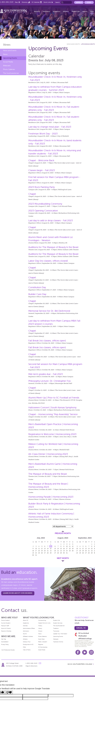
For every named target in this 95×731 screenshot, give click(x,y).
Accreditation (4, 641)
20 (45, 550)
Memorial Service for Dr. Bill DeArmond (49, 311)
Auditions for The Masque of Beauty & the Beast (53, 247)
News (92, 11)
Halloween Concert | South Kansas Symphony (52, 407)
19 (42, 550)
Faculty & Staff (5, 625)
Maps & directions (31, 666)
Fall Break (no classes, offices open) (47, 340)
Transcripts (56, 631)
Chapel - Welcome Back (41, 160)
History (40, 625)
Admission (46, 11)
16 (33, 550)
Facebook (77, 652)
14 (48, 548)
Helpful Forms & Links (44, 623)
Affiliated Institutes (28, 636)
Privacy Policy (5, 644)
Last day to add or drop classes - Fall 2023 (50, 220)
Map (16, 2)
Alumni (84, 11)
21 (47, 550)
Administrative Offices (29, 628)
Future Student (5, 620)
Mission (40, 631)
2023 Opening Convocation (43, 210)
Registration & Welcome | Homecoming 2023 (52, 434)
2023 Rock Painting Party (41, 187)
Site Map (3, 639)
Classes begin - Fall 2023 (41, 170)
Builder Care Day (37, 294)
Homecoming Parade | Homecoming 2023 (50, 496)
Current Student (5, 623)
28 (48, 553)
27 (45, 553)
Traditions (56, 628)
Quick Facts (41, 639)
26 (42, 553)
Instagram (91, 652)
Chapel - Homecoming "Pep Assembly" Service (53, 414)
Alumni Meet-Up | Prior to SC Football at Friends (53, 397)
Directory (25, 2)
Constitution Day (37, 287)
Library (40, 628)
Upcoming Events (10, 58)
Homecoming (42, 620)
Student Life (76, 11)
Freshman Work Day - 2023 (43, 133)
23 (33, 553)
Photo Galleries (9, 69)
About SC (37, 11)
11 (39, 548)
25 (39, 553)
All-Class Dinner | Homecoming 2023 (48, 454)
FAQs (24, 647)
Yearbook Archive (58, 641)
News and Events (9, 50)
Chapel (32, 194)
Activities (25, 625)
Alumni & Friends (6, 628)
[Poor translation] (9, 692)
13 (44, 548)
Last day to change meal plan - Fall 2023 (49, 126)
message (40, 663)
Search (57, 2)
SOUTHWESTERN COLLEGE (82, 664)
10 (36, 548)
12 (42, 548)
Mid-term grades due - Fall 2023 (45, 374)
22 (50, 550)
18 (39, 550)
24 (36, 553)
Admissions (26, 631)
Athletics (66, 11)
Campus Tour (27, 641)
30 (33, 555)
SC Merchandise (42, 647)
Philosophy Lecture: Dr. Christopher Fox (49, 381)
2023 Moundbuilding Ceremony (45, 203)
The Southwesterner (11, 73)
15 (50, 548)
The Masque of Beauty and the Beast (47, 474)
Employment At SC (28, 644)
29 (50, 553)
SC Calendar (35, 2)
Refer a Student (42, 641)
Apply (79, 2)
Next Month (63, 558)
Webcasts (7, 66)
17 (36, 550)
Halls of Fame (26, 649)
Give (89, 2)
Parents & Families (6, 631)
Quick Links (47, 2)
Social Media (8, 62)
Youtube (84, 652)
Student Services (57, 623)
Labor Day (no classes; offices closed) (48, 261)
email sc (81, 628)
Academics (56, 11)
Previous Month (63, 533)
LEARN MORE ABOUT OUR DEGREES (17, 593)
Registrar (40, 644)
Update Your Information (60, 633)
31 (36, 555)
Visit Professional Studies (8, 650)
